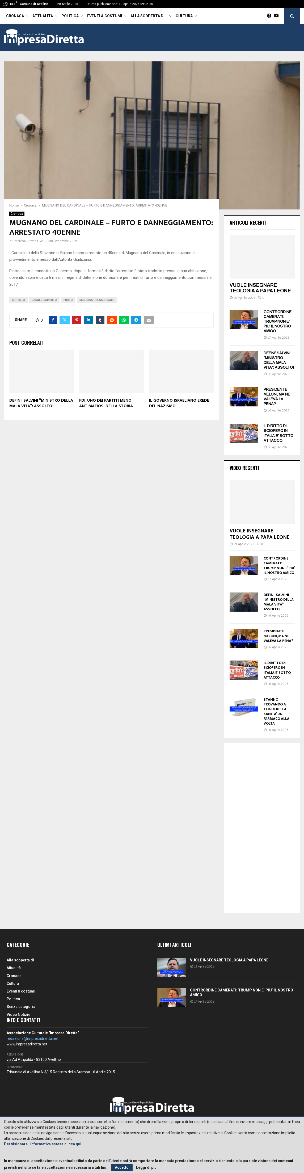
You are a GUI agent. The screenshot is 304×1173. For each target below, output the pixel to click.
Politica (70, 16)
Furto (68, 299)
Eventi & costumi (104, 16)
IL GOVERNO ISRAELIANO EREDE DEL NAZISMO (179, 403)
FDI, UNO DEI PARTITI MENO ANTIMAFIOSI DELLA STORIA (106, 403)
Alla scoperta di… (148, 16)
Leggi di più (146, 1167)
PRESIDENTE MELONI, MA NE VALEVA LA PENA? (278, 636)
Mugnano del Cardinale (96, 299)
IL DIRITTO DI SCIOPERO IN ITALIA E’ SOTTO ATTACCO (277, 670)
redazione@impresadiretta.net (32, 1038)
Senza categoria (21, 1006)
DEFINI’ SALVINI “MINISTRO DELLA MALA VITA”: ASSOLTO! (41, 403)
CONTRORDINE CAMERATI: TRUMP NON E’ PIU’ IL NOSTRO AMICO (278, 321)
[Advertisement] (262, 828)
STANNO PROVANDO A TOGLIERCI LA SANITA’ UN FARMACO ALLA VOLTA (276, 711)
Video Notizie (18, 1014)
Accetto (122, 1167)
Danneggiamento (44, 299)
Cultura (184, 16)
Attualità (42, 16)
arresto (18, 299)
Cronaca (15, 16)
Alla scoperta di (20, 960)
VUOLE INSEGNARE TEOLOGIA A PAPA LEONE (260, 288)
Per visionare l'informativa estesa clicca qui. (43, 1144)
